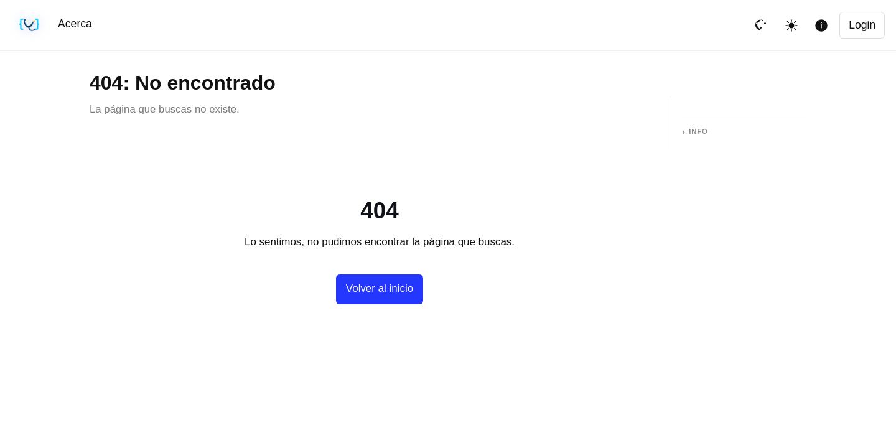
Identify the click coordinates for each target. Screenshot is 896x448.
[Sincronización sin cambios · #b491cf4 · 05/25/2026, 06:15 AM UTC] (30, 25)
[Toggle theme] (791, 25)
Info (698, 131)
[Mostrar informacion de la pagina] (821, 25)
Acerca (75, 23)
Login (862, 25)
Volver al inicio (379, 288)
